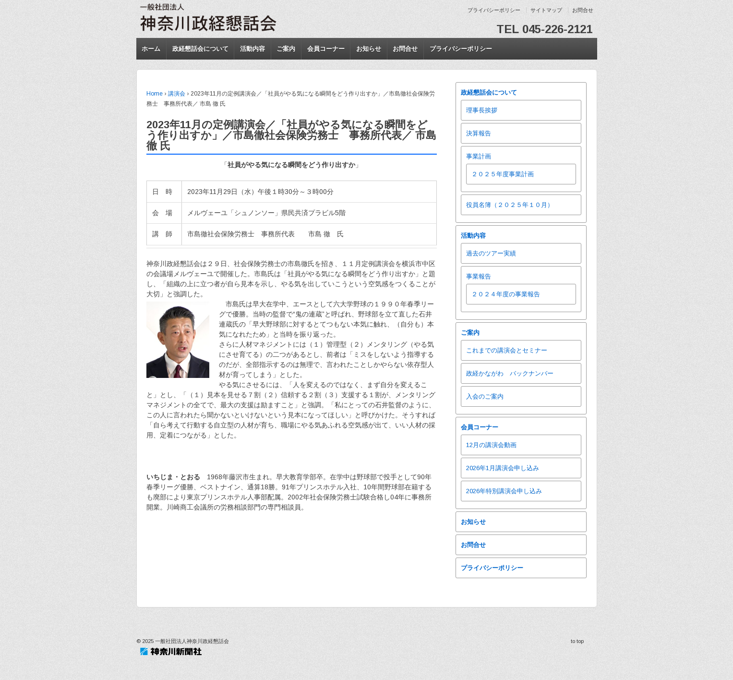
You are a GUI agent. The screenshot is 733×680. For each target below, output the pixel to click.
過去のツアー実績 (491, 253)
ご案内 (285, 48)
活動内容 (252, 48)
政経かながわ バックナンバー (509, 373)
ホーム (151, 48)
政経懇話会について (200, 48)
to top (577, 641)
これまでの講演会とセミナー (506, 350)
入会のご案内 (485, 396)
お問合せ (582, 10)
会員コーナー (326, 48)
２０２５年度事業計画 (502, 174)
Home (154, 93)
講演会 (176, 93)
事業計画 (478, 156)
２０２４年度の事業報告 (505, 294)
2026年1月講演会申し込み (502, 468)
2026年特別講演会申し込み (504, 491)
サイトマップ (546, 10)
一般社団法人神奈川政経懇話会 (191, 641)
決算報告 (478, 133)
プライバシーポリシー (494, 10)
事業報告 (478, 276)
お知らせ (368, 48)
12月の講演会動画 (491, 445)
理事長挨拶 (481, 110)
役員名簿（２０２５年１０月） (509, 204)
